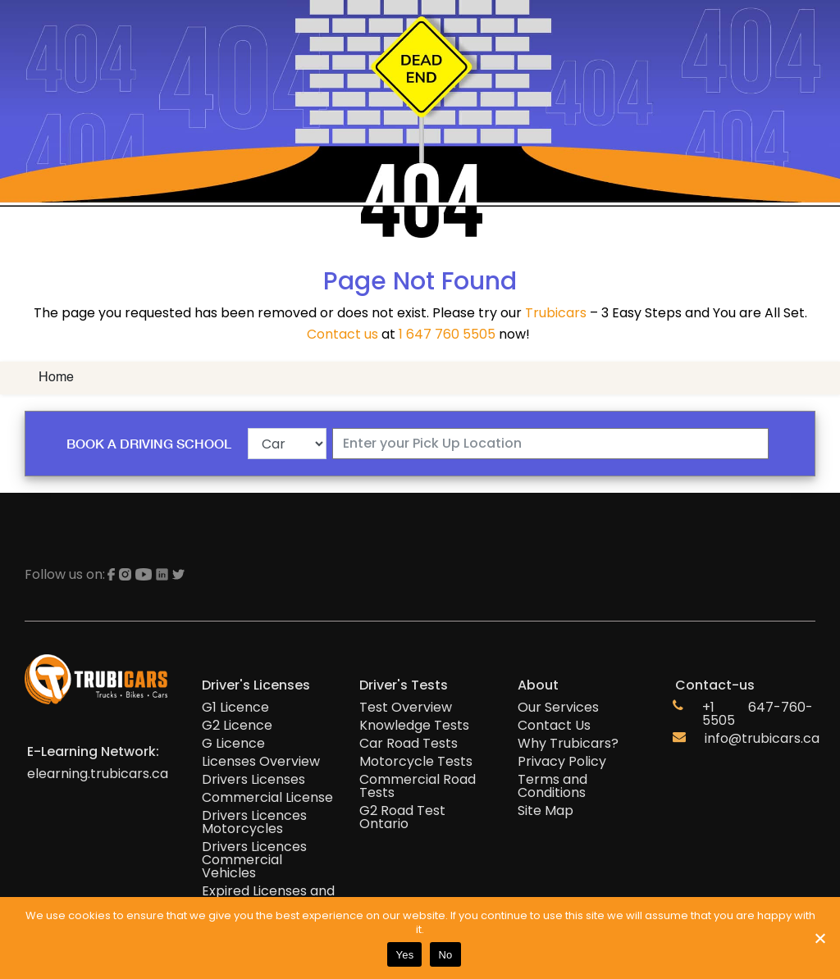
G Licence (233, 744)
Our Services (558, 708)
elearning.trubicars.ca (97, 774)
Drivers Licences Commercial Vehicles (254, 860)
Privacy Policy (562, 762)
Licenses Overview (261, 762)
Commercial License (267, 798)
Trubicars (556, 312)
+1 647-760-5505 (757, 714)
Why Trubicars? (568, 744)
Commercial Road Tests (417, 786)
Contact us (342, 334)
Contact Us (554, 726)
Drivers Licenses (253, 780)
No (445, 955)
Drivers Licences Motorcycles (254, 822)
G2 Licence (237, 726)
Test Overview (405, 708)
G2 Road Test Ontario (402, 817)
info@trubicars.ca (762, 739)
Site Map (545, 811)
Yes (404, 955)
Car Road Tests (408, 744)
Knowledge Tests (414, 726)
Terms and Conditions (552, 786)
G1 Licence (235, 708)
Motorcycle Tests (415, 762)
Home (56, 378)
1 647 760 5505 (447, 334)
